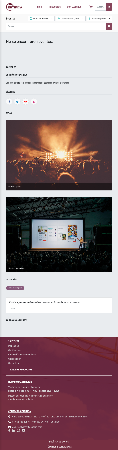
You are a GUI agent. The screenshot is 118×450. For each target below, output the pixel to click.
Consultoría (13, 363)
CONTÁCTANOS (74, 7)
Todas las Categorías (15, 288)
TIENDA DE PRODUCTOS (20, 369)
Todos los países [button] (97, 18)
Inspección (13, 345)
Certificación (14, 350)
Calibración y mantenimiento (22, 354)
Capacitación (14, 358)
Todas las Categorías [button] (69, 18)
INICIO (40, 7)
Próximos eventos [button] (39, 18)
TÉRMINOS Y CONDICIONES (59, 446)
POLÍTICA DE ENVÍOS (59, 441)
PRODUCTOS (55, 7)
